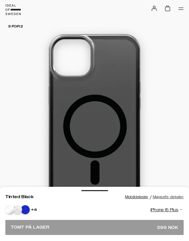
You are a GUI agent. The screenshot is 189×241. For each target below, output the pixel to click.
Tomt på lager (94, 227)
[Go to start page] (13, 9)
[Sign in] (154, 8)
